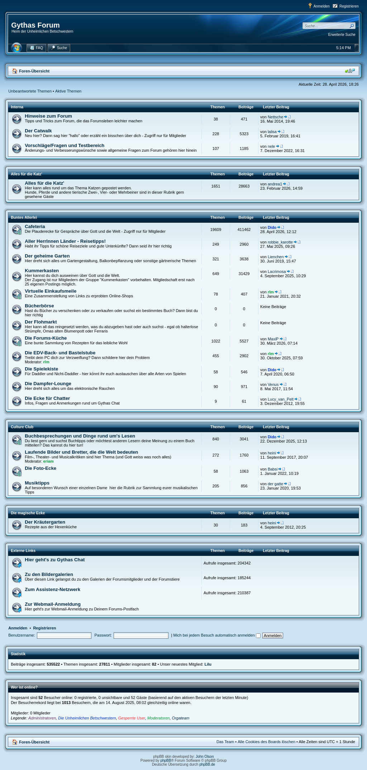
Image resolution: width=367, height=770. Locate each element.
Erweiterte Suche (342, 35)
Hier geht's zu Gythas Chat (55, 559)
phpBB (165, 760)
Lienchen (276, 257)
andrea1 (275, 184)
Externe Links (23, 550)
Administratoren (42, 718)
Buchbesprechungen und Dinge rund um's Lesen (80, 436)
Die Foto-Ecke (40, 468)
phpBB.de (207, 764)
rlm (271, 292)
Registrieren (349, 6)
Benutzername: (21, 635)
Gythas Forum (35, 25)
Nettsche (275, 117)
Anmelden (322, 6)
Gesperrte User (131, 718)
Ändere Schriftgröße (350, 70)
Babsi (273, 469)
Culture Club (22, 427)
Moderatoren (158, 718)
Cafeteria (35, 226)
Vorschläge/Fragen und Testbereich (64, 145)
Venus (273, 384)
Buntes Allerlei (24, 217)
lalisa (272, 131)
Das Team (225, 742)
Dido (272, 227)
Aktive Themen (68, 91)
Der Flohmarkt (41, 322)
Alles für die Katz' (26, 174)
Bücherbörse (39, 305)
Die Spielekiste (41, 369)
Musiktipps (37, 483)
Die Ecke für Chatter (47, 398)
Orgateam (181, 718)
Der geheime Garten (47, 256)
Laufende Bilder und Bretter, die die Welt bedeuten (81, 452)
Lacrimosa (277, 271)
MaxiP (273, 339)
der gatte (275, 484)
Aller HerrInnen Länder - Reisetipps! (65, 241)
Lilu (207, 664)
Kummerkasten (42, 270)
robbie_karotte (280, 242)
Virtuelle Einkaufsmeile (50, 291)
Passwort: (103, 635)
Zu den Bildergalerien (49, 574)
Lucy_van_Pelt (281, 399)
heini (272, 453)
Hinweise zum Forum (48, 116)
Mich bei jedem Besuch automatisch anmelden (217, 635)
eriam (48, 461)
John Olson (205, 757)
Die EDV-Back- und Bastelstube (60, 352)
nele (271, 146)
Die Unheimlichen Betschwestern (87, 718)
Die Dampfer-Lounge (48, 383)
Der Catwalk (38, 130)
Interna (17, 107)
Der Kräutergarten (45, 522)
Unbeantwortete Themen (30, 91)
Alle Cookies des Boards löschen (266, 742)
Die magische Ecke (28, 513)
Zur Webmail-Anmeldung (53, 604)
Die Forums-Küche (46, 338)
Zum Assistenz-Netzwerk (52, 589)
